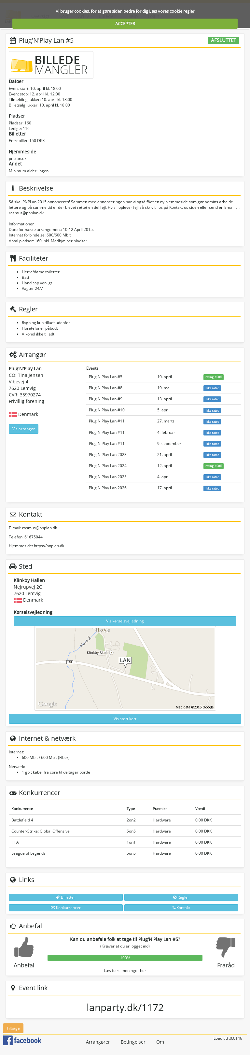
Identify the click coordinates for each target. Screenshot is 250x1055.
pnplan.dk (17, 158)
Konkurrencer (66, 907)
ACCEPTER (125, 23)
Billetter (65, 897)
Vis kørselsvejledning (125, 621)
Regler (181, 897)
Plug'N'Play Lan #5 (105, 376)
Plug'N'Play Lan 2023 (108, 454)
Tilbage (13, 1028)
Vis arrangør (23, 429)
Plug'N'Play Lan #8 (105, 388)
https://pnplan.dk (49, 546)
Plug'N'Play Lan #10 (107, 410)
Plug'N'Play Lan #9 (105, 399)
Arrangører (98, 1042)
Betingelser (133, 1042)
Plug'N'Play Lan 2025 (108, 476)
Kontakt (181, 907)
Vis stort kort (125, 718)
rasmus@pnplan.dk (39, 528)
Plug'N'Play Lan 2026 (108, 488)
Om (160, 1042)
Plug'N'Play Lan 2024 (108, 465)
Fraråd (226, 965)
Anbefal (24, 965)
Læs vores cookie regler (171, 11)
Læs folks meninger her (125, 970)
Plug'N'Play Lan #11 (107, 421)
